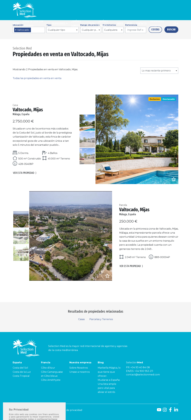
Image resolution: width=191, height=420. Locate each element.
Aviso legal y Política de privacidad (62, 410)
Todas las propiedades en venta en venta (37, 78)
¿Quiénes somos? (76, 24)
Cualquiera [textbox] (110, 29)
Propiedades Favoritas (157, 24)
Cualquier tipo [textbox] (56, 29)
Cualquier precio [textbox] (91, 29)
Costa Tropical (21, 376)
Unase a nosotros (79, 371)
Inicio (16, 23)
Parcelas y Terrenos (101, 319)
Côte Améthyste (50, 380)
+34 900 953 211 (144, 371)
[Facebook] (170, 410)
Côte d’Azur (48, 367)
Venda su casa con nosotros (32, 24)
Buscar (171, 29)
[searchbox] (33, 30)
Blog (92, 23)
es (175, 23)
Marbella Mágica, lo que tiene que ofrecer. (109, 371)
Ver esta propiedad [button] (24, 173)
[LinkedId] (176, 410)
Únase (120, 23)
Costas (155, 29)
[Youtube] (159, 410)
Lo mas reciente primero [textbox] (156, 70)
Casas (81, 319)
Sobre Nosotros (78, 367)
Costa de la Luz (22, 371)
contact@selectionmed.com (143, 374)
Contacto (141, 23)
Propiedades (58, 23)
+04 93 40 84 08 (140, 367)
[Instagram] (164, 410)
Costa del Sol (20, 367)
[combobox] (29, 30)
